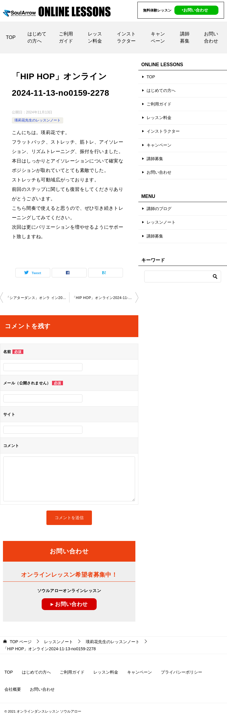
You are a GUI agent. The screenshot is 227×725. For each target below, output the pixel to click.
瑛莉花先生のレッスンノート (37, 120)
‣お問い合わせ (195, 10)
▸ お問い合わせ (69, 604)
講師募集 (184, 37)
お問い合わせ (211, 37)
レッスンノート (161, 222)
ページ (21, 641)
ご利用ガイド (66, 37)
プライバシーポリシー (181, 672)
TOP (11, 37)
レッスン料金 (95, 37)
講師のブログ (159, 208)
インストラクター (126, 37)
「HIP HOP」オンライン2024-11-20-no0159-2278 (105, 297)
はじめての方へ (36, 37)
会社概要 (12, 689)
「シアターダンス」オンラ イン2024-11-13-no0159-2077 (37, 297)
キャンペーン (158, 37)
